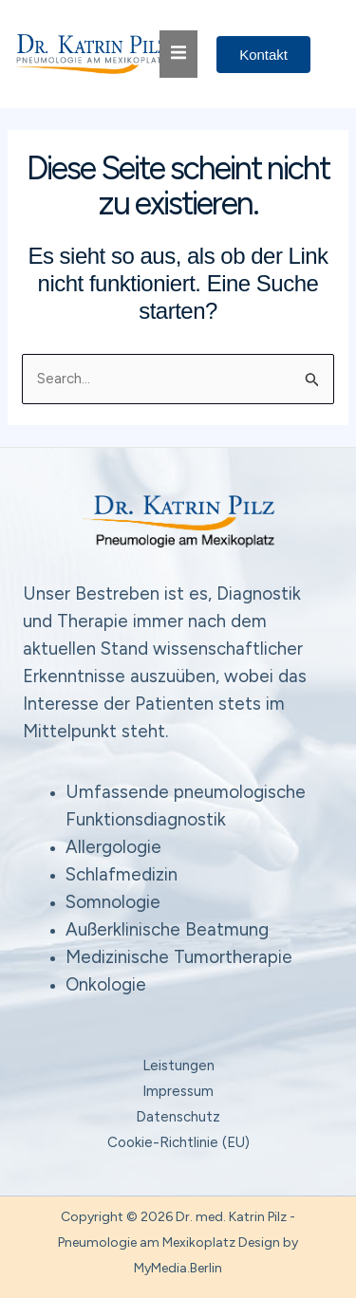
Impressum (178, 1091)
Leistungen (178, 1065)
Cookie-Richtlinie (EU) (178, 1142)
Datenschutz (178, 1116)
